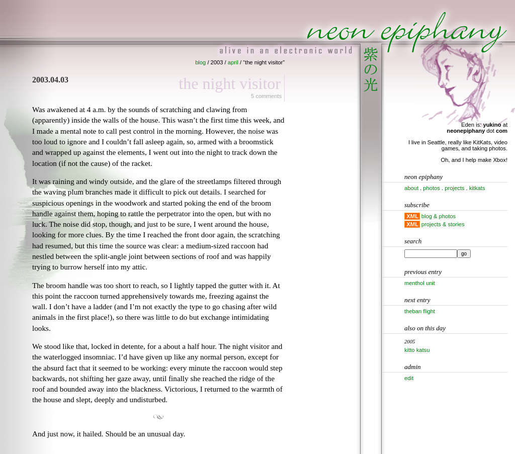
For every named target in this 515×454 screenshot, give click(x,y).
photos (431, 188)
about (411, 188)
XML (412, 216)
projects (454, 188)
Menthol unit (419, 283)
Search (412, 241)
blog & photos (438, 216)
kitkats (477, 188)
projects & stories (443, 224)
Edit (408, 378)
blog (200, 62)
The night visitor (230, 83)
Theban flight (419, 311)
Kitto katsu (417, 350)
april (233, 62)
